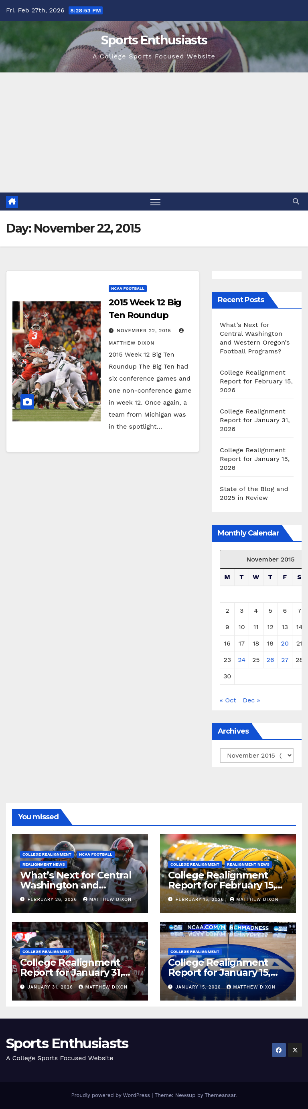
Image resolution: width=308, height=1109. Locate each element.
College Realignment (46, 854)
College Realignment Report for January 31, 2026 (255, 420)
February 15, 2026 (201, 899)
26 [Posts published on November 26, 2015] (270, 660)
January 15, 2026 (199, 987)
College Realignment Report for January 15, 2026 (255, 458)
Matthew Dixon (107, 899)
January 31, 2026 (51, 987)
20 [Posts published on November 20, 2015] (285, 643)
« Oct (228, 700)
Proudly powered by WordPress (111, 1095)
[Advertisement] (154, 132)
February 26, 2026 (53, 899)
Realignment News (43, 864)
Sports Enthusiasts (154, 40)
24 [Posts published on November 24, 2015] (241, 660)
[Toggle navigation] (155, 201)
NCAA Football (127, 288)
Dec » (251, 700)
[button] (296, 201)
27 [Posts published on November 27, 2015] (284, 660)
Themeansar (220, 1095)
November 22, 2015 (145, 330)
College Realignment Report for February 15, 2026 (256, 381)
